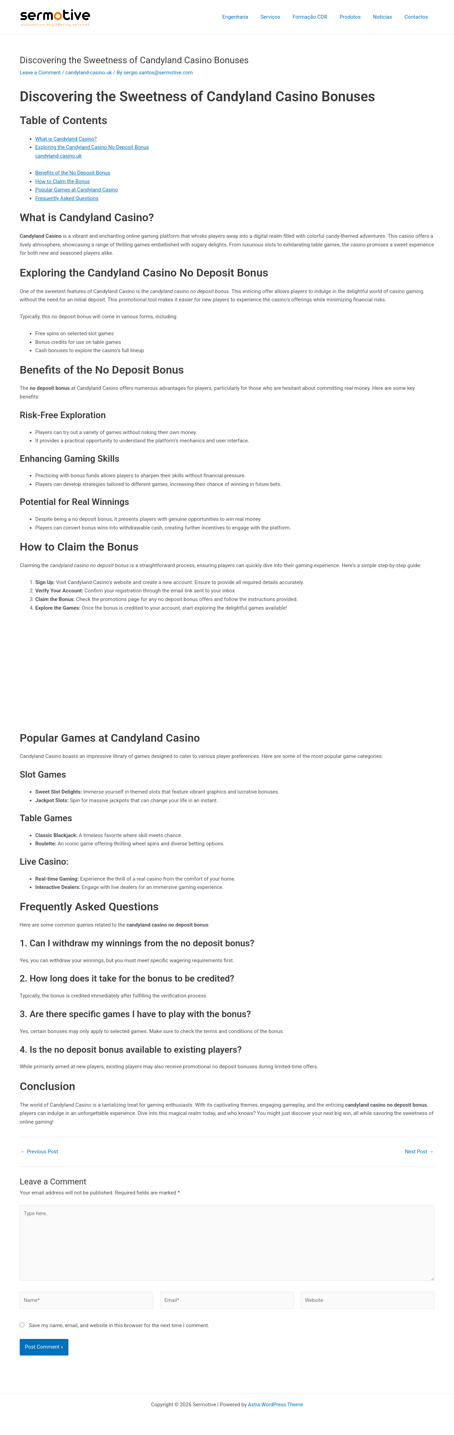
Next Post (419, 1151)
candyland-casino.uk (89, 72)
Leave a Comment (41, 72)
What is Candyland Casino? (66, 139)
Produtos (355, 17)
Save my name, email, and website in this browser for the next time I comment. (119, 1327)
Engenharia (246, 17)
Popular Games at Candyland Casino (77, 190)
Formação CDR (317, 17)
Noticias (385, 17)
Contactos (417, 17)
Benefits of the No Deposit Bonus (73, 173)
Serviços (279, 17)
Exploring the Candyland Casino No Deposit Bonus (93, 147)
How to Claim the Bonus (63, 181)
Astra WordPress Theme (275, 1404)
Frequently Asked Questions (67, 198)
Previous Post (39, 1151)
